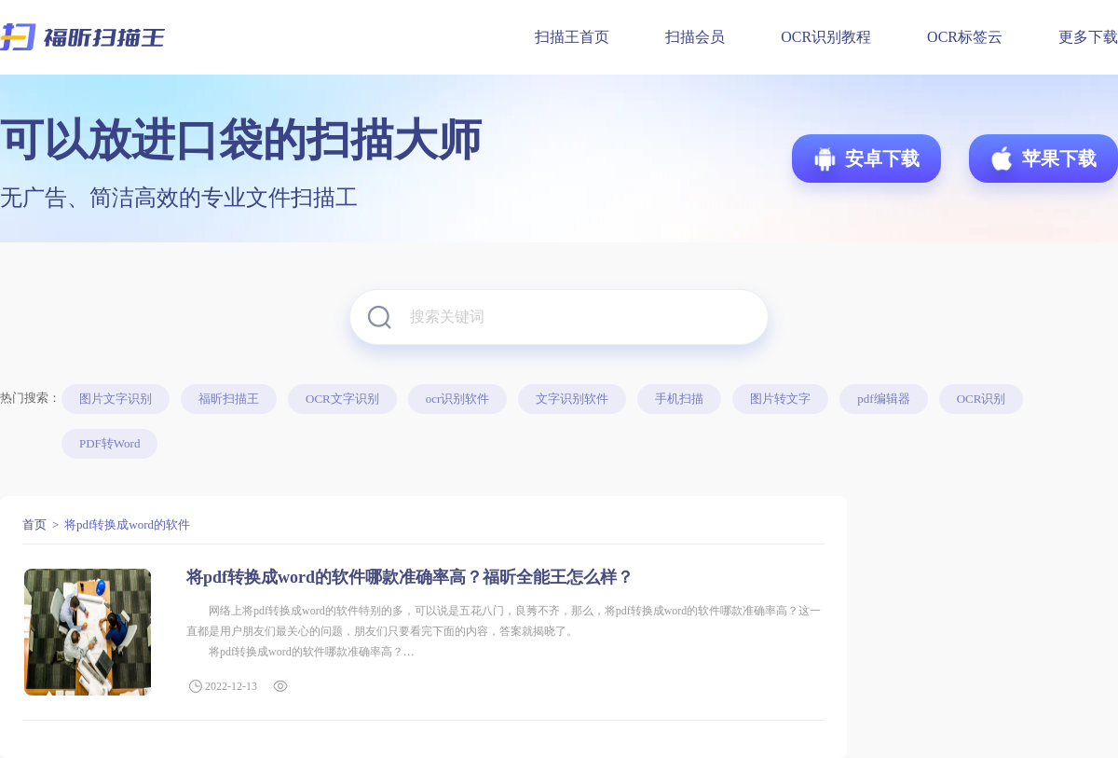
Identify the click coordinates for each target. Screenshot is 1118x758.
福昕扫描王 (228, 399)
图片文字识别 (115, 399)
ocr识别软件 (458, 399)
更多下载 (1088, 37)
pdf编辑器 (883, 399)
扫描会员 (695, 37)
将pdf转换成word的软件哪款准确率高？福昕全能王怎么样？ (410, 577)
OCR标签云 (964, 37)
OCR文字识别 (342, 399)
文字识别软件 (572, 399)
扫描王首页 (572, 37)
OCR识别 (981, 399)
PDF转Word (109, 443)
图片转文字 (780, 399)
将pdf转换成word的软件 (127, 524)
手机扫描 (679, 399)
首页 (34, 524)
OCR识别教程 (826, 37)
